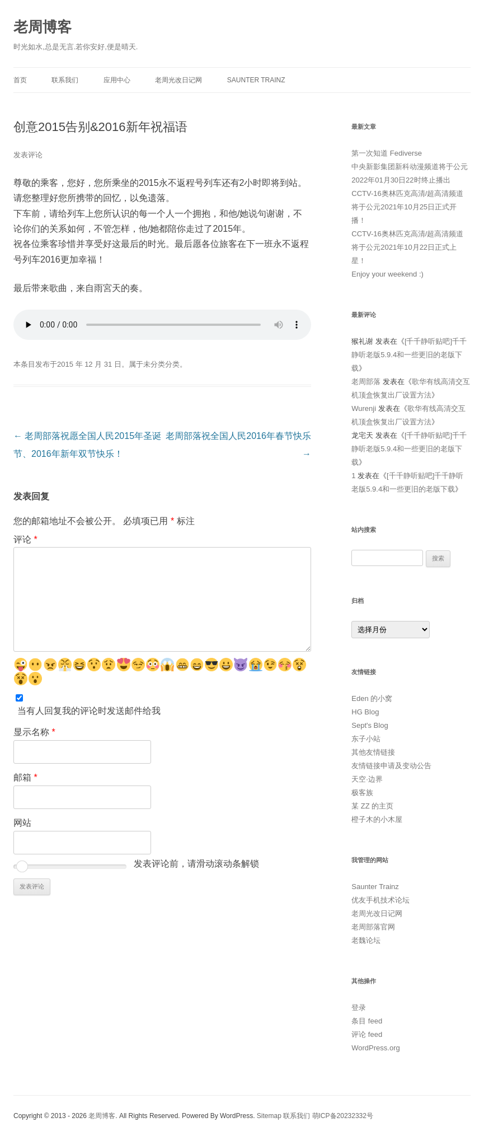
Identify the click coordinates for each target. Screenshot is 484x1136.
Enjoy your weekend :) (387, 274)
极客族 (362, 792)
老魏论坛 (365, 940)
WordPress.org (375, 1048)
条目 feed (366, 1021)
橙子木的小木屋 (376, 819)
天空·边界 (367, 779)
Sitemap (269, 1116)
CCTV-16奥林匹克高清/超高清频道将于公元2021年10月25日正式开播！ (407, 207)
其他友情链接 (373, 752)
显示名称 (34, 732)
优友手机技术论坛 (380, 900)
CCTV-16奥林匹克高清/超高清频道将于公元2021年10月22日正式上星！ (407, 247)
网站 (22, 823)
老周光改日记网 (178, 80)
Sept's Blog (369, 725)
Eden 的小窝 (371, 698)
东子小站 (365, 739)
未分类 (154, 364)
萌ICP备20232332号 (342, 1116)
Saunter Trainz (256, 80)
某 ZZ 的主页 (372, 806)
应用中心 (117, 80)
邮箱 (25, 777)
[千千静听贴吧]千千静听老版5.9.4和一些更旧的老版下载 (409, 354)
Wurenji (363, 408)
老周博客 (42, 26)
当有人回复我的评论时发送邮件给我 (89, 711)
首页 (20, 80)
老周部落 (365, 381)
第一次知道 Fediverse (386, 153)
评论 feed (366, 1034)
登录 (358, 1007)
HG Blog (365, 712)
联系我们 (64, 80)
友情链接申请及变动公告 (391, 765)
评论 (25, 539)
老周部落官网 (373, 927)
